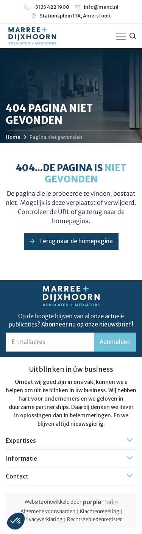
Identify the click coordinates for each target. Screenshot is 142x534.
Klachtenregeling (99, 512)
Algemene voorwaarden (47, 512)
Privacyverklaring (42, 520)
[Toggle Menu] (121, 36)
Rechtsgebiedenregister (94, 520)
